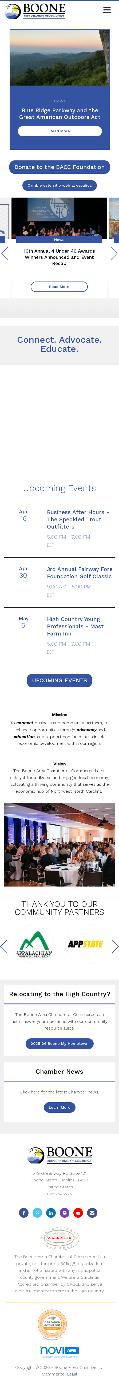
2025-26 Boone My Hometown (60, 1043)
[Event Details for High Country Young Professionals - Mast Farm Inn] (81, 634)
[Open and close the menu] (90, 10)
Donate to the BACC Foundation (59, 167)
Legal (72, 1374)
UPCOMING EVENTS (59, 680)
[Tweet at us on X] (37, 1213)
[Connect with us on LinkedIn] (51, 1213)
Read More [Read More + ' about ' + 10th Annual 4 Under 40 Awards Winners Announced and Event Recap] (59, 286)
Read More (60, 131)
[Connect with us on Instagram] (64, 1213)
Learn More (59, 1107)
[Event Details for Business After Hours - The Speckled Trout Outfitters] (81, 527)
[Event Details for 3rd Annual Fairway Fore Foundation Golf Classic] (81, 576)
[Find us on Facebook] (24, 1213)
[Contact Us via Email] (92, 1213)
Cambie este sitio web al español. (59, 185)
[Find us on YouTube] (78, 1213)
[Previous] (4, 254)
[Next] (114, 254)
